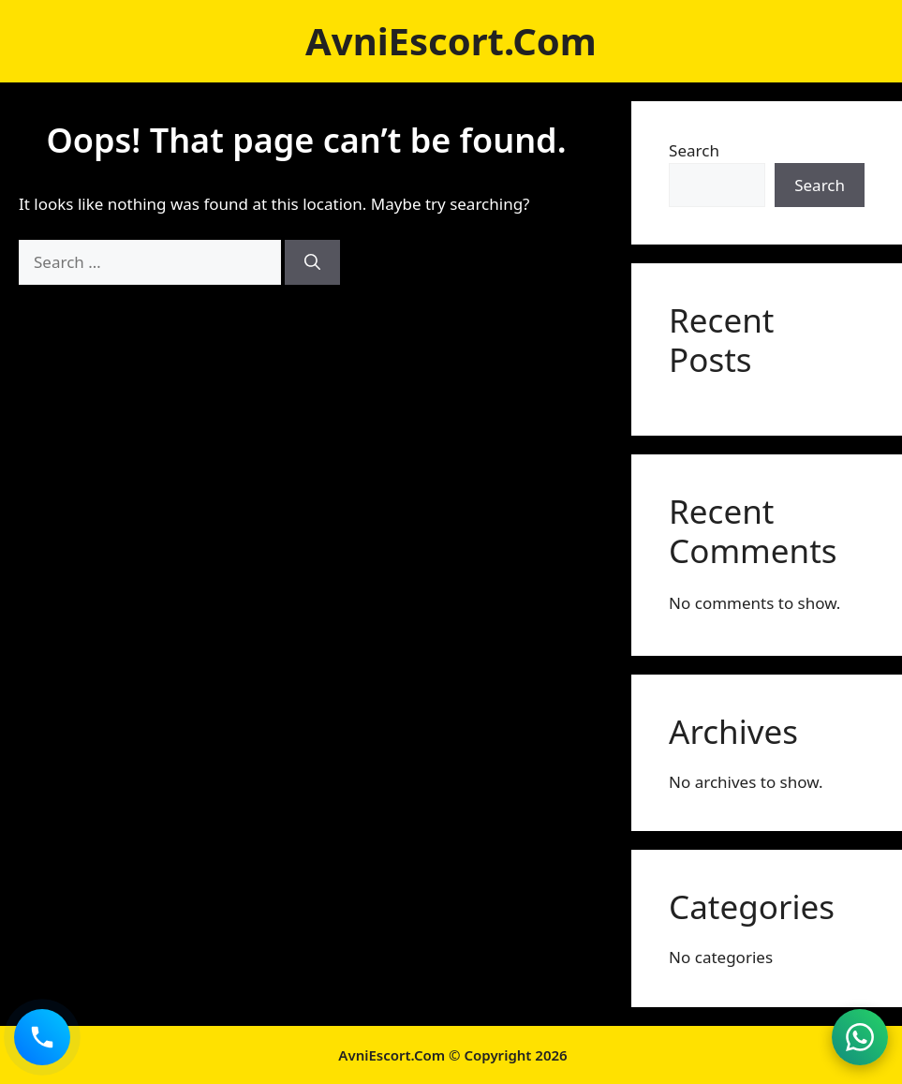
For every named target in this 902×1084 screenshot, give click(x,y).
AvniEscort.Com (451, 41)
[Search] (312, 262)
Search (694, 150)
